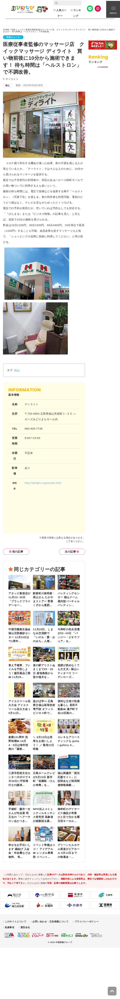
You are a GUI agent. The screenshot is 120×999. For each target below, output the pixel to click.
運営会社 (25, 927)
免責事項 (9, 927)
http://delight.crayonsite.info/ (43, 482)
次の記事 (70, 551)
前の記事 (17, 551)
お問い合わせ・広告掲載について (50, 921)
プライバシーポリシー (87, 921)
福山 (17, 370)
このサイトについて (15, 921)
